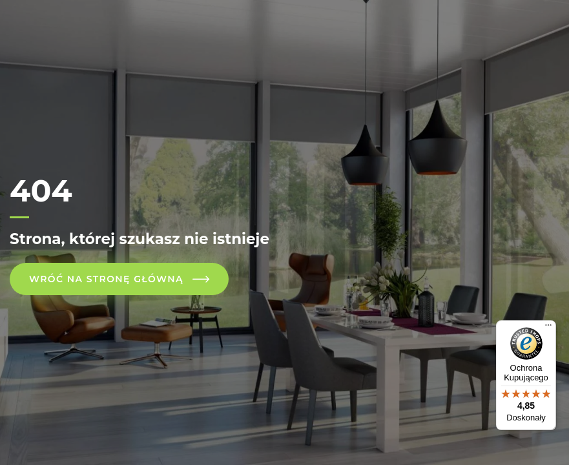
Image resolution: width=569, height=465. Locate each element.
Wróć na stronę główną (106, 279)
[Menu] (548, 328)
